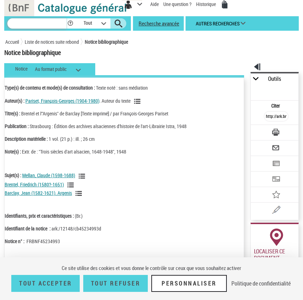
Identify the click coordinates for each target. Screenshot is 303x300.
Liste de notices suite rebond (52, 41)
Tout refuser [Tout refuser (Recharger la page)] (115, 283)
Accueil (12, 41)
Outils (274, 79)
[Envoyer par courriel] (276, 149)
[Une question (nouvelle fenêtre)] (276, 211)
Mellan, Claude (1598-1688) (48, 175)
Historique (206, 4)
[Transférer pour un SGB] (276, 180)
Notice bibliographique (106, 41)
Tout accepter (45, 283)
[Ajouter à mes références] (276, 195)
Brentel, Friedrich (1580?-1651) (34, 184)
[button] (70, 23)
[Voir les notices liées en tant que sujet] (83, 176)
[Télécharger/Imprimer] (276, 133)
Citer (276, 105)
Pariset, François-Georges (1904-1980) (62, 100)
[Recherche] (37, 23)
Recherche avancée (159, 23)
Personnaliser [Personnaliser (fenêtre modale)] (189, 283)
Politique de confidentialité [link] (261, 283)
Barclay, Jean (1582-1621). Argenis (38, 193)
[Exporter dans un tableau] (276, 164)
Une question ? (177, 4)
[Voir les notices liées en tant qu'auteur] (138, 101)
